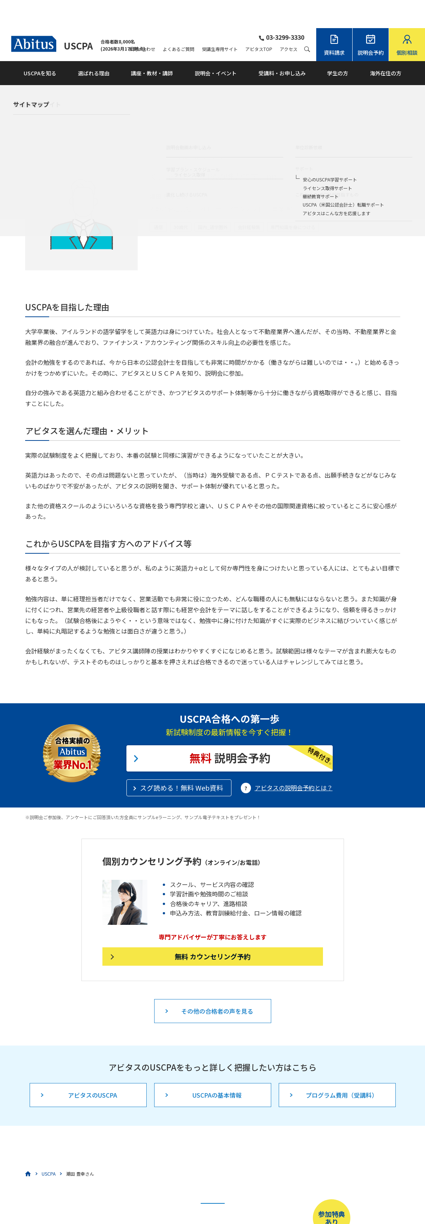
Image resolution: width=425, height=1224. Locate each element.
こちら (180, 1200)
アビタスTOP (258, 21)
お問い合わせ (141, 21)
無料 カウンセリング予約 (213, 928)
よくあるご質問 (178, 21)
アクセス (288, 21)
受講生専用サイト (220, 21)
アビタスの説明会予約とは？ (294, 759)
